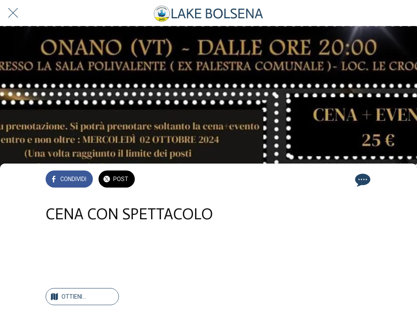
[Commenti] (361, 180)
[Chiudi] (13, 13)
